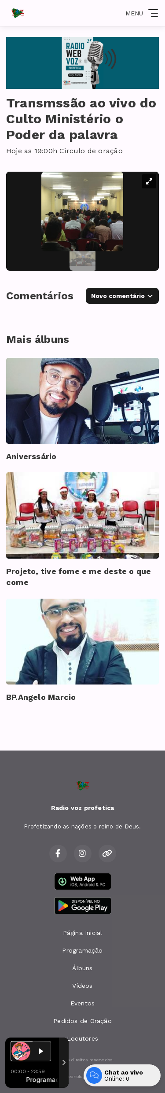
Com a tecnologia (82, 1077)
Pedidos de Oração (82, 1020)
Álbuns (82, 968)
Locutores (82, 1038)
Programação (82, 950)
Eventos (82, 1003)
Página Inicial (83, 932)
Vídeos (82, 985)
